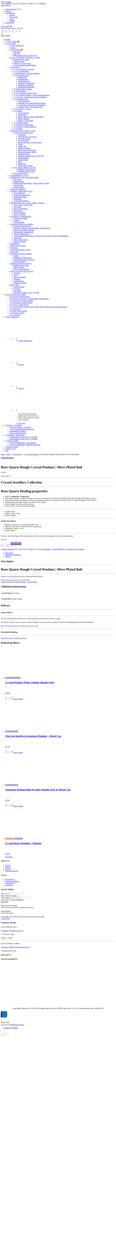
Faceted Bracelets (24, 81)
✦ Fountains (13, 248)
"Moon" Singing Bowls (22, 234)
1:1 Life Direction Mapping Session (21, 429)
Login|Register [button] (10, 13)
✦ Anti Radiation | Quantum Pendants (27, 73)
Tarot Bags (17, 207)
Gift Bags (17, 289)
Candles (16, 220)
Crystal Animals (23, 113)
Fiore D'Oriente (23, 140)
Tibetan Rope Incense (25, 165)
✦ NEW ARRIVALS (16, 46)
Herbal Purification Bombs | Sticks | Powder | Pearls (31, 183)
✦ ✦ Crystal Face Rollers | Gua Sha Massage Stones (32, 95)
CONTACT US (10, 449)
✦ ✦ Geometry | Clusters (22, 109)
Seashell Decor (19, 281)
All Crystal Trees (24, 101)
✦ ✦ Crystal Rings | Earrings (24, 69)
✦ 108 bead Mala (20, 91)
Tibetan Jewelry (19, 267)
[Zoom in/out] (2, 1033)
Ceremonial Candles (21, 218)
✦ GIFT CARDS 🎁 (12, 41)
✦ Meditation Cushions (17, 246)
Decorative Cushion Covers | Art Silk (26, 292)
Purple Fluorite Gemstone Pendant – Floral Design (19, 582)
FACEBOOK (14, 576)
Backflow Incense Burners (27, 169)
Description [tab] (9, 553)
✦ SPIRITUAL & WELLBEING (20, 254)
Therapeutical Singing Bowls (24, 232)
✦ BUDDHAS (14, 244)
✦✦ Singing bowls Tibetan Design (21, 301)
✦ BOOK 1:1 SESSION (13, 425)
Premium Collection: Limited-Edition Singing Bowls (32, 228)
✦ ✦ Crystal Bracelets (21, 75)
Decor (16, 275)
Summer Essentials (20, 283)
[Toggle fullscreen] (4, 1033)
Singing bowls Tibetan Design (24, 230)
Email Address (6, 898)
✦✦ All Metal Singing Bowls (19, 297)
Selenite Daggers (19, 212)
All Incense (22, 135)
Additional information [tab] (13, 555)
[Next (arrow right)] (4, 1035)
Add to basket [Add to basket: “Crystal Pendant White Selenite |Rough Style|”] (18, 699)
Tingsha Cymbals (20, 242)
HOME (7, 39)
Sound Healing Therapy (17, 431)
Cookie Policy (10, 883)
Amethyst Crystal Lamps (22, 63)
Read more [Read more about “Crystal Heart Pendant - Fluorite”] (9, 857)
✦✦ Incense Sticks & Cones (23, 133)
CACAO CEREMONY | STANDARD (22, 443)
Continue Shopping (7, 549)
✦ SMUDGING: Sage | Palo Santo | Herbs (23, 177)
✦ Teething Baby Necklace (23, 89)
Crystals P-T (71, 549)
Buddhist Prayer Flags (21, 265)
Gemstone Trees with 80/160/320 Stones (32, 103)
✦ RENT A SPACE (11, 447)
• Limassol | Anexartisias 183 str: (12, 931)
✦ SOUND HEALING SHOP (15, 295)
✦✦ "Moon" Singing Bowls (19, 305)
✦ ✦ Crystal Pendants (21, 71)
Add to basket (16, 543)
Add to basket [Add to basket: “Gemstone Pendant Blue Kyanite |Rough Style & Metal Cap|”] (18, 806)
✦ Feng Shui (13, 252)
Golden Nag (22, 146)
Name (3, 894)
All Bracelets (22, 77)
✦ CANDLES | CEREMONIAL (20, 216)
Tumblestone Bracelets (26, 85)
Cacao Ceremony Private (17, 433)
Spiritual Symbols (20, 261)
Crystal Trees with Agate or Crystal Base (32, 105)
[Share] (6, 1033)
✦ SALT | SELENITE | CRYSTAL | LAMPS (24, 58)
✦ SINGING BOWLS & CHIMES (21, 224)
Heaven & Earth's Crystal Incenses (30, 142)
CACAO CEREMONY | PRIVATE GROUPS (24, 445)
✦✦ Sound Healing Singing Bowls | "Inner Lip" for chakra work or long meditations (38, 307)
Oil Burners (18, 199)
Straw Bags (17, 291)
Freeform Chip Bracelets (26, 83)
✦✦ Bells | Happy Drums (18, 311)
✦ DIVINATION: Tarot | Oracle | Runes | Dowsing (26, 203)
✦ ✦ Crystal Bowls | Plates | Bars (25, 93)
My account (13, 17)
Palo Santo (17, 179)
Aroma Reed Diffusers (21, 201)
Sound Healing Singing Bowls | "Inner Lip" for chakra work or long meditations (41, 236)
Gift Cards (17, 52)
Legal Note (9, 885)
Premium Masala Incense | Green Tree (31, 156)
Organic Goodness (24, 148)
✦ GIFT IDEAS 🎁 (16, 50)
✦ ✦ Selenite (18, 129)
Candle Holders (19, 222)
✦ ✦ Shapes (18, 111)
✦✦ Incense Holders (21, 173)
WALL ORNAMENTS (21, 269)
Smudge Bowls (19, 187)
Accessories (18, 238)
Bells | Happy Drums (21, 240)
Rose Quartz (80, 549)
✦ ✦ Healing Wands (21, 123)
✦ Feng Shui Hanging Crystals (19, 250)
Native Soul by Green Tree (27, 150)
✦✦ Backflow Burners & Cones (25, 168)
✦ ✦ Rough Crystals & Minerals (25, 127)
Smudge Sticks (19, 181)
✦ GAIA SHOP (10, 44)
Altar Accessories (20, 214)
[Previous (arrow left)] (2, 1035)
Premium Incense (24, 154)
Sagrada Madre (23, 160)
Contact (7, 865)
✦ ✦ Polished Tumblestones (23, 125)
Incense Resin (18, 185)
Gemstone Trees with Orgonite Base (30, 107)
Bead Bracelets (23, 79)
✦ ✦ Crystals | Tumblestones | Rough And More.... (31, 97)
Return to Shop (18, 1025)
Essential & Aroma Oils (22, 195)
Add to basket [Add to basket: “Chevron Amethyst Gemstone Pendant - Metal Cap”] (18, 752)
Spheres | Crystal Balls (25, 121)
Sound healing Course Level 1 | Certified (23, 437)
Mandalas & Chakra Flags (23, 258)
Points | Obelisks (23, 119)
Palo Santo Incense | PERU (27, 152)
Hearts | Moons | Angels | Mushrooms (31, 117)
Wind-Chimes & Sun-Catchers (24, 260)
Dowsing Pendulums (21, 209)
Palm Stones (22, 115)
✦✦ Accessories (15, 309)
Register (12, 15)
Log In (11, 19)
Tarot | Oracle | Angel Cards (23, 205)
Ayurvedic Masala (24, 139)
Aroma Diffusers (19, 193)
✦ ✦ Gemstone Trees (21, 99)
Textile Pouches (19, 287)
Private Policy (10, 879)
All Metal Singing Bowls (22, 226)
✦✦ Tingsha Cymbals (17, 313)
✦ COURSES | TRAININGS (15, 435)
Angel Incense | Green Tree (27, 137)
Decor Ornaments (20, 277)
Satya (20, 162)
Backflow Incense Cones (26, 171)
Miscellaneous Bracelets (26, 87)
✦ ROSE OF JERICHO (17, 189)
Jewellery (17, 273)
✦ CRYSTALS (14, 67)
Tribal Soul (22, 164)
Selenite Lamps (19, 61)
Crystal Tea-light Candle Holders (25, 65)
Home (3, 454)
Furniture (17, 279)
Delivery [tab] (8, 557)
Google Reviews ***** (13, 9)
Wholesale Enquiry (11, 871)
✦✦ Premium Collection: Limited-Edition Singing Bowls (29, 299)
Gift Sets (17, 53)
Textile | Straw (14, 285)
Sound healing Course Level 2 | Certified (23, 439)
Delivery (8, 11)
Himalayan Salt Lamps (21, 59)
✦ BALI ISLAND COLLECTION (21, 271)
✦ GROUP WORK (11, 441)
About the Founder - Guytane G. (20, 427)
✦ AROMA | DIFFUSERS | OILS (21, 191)
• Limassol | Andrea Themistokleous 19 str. (15, 947)
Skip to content (6, 2)
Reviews (8, 869)
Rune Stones (18, 211)
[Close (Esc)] (8, 1033)
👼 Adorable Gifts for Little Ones (25, 55)
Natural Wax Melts (20, 197)
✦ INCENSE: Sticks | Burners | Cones (22, 131)
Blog (6, 451)
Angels (16, 256)
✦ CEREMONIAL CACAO (19, 175)
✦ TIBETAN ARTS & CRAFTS (20, 263)
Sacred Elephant (23, 158)
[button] (6, 6)
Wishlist (12, 21)
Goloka (20, 144)
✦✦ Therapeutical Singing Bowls (20, 303)
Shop (8, 454)
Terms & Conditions (12, 881)
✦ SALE (12, 48)
